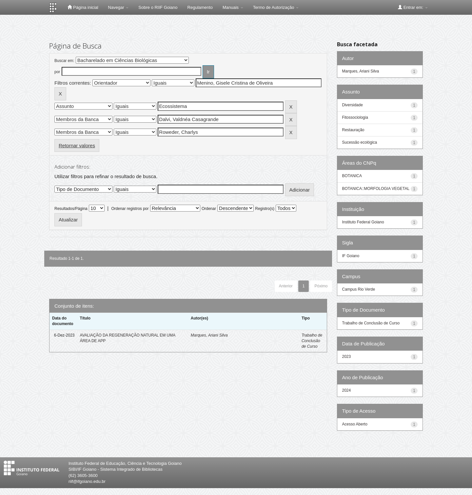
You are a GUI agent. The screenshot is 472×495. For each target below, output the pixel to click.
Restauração (353, 130)
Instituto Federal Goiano (363, 222)
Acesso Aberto (354, 424)
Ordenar (209, 208)
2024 (346, 390)
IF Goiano (351, 256)
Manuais (233, 7)
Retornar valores (77, 145)
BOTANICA (352, 176)
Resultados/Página (71, 208)
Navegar (118, 7)
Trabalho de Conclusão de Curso (312, 341)
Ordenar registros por (129, 208)
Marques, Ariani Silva (209, 335)
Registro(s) (264, 208)
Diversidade (352, 105)
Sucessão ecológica (359, 142)
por (57, 72)
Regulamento (200, 7)
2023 (346, 356)
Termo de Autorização (276, 7)
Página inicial (83, 7)
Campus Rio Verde (358, 289)
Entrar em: (413, 7)
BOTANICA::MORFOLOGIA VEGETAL (376, 188)
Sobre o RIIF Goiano (157, 7)
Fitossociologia (355, 117)
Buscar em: (64, 60)
